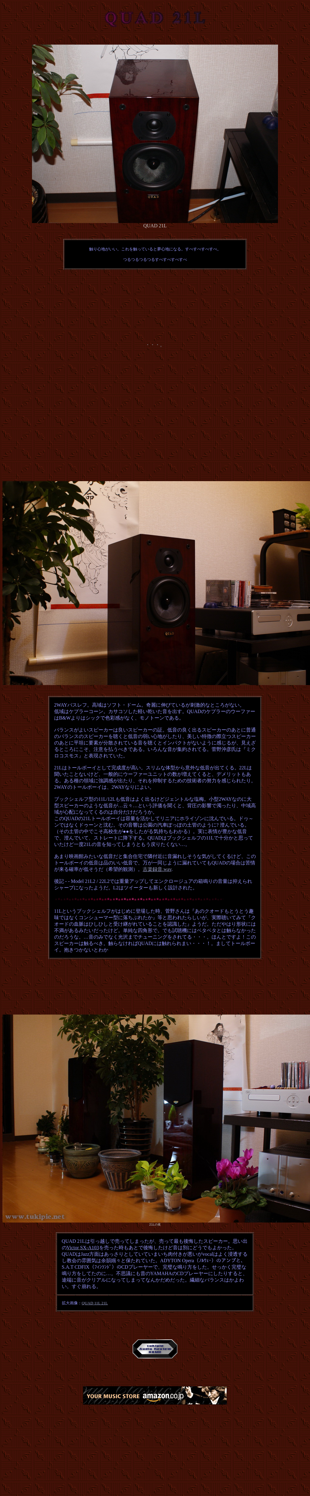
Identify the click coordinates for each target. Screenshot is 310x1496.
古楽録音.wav (157, 869)
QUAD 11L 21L (95, 1303)
